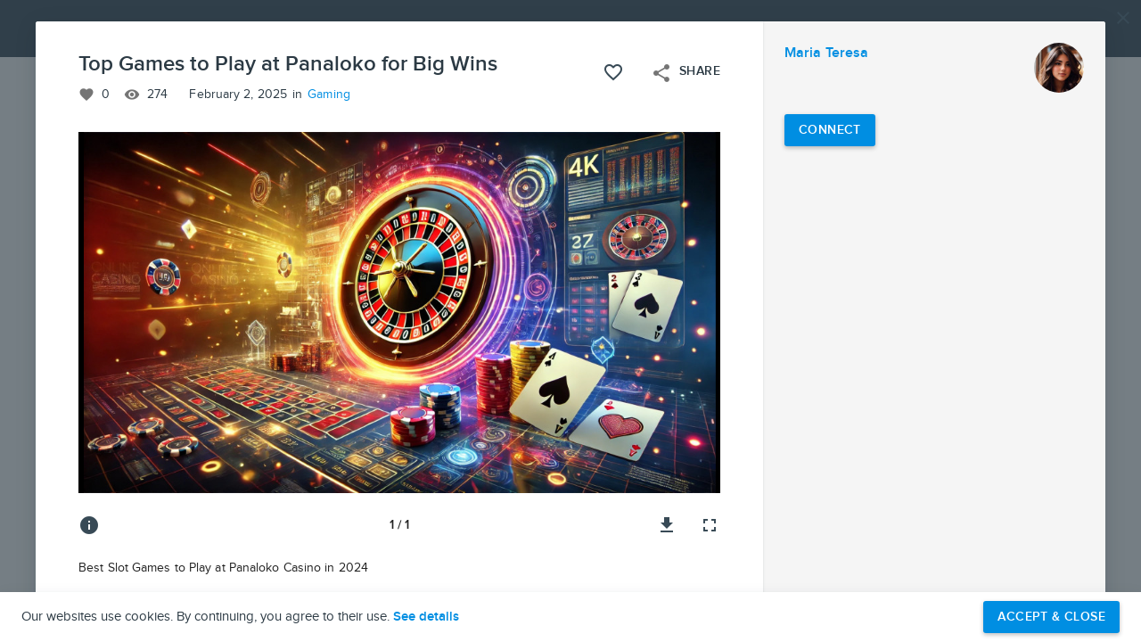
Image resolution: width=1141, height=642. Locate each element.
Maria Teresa (826, 53)
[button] (570, 321)
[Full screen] (709, 525)
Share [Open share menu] (685, 73)
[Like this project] (613, 72)
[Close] (1123, 18)
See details (426, 617)
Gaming (329, 94)
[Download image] (667, 525)
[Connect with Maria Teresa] (829, 130)
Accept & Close (1051, 616)
